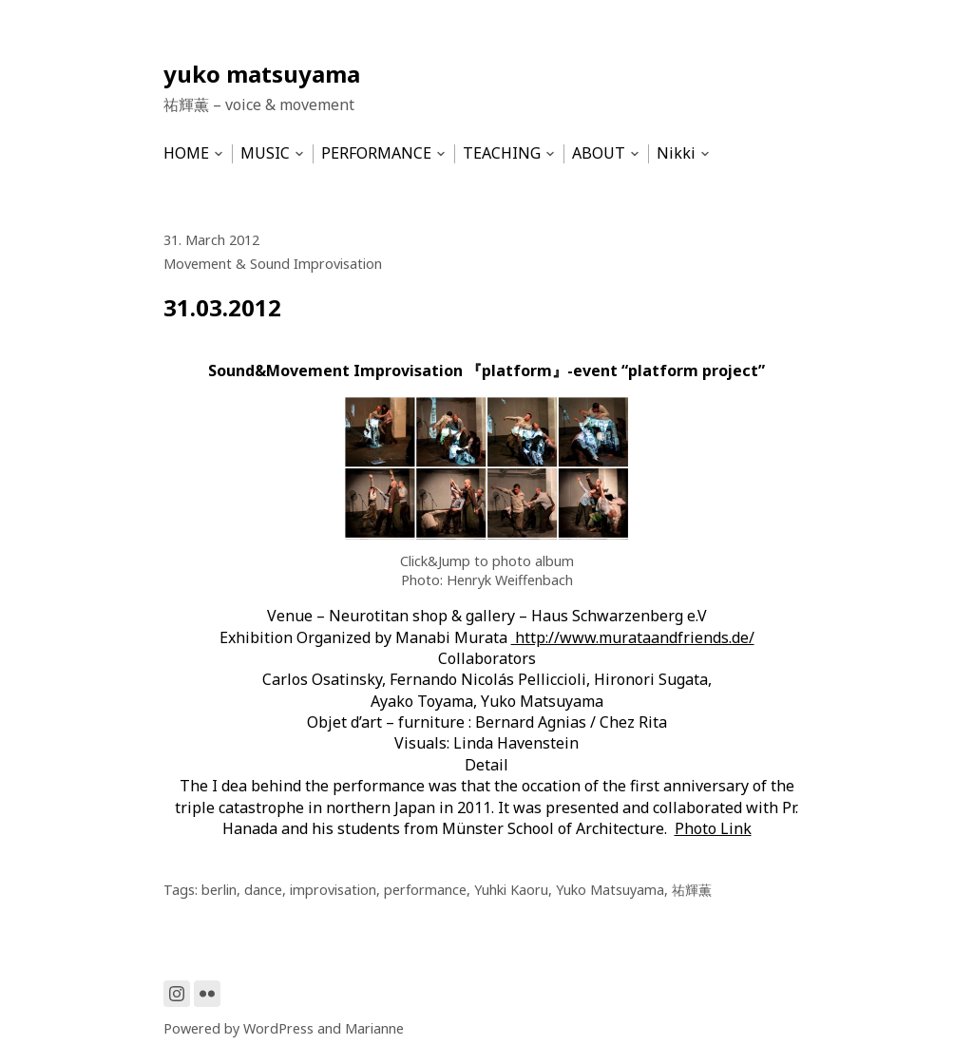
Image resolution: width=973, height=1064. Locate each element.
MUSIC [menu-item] (265, 153)
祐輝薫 (692, 890)
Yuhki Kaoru (511, 890)
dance (263, 890)
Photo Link (713, 828)
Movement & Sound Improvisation (272, 264)
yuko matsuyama (261, 73)
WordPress (278, 1028)
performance (425, 890)
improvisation (333, 890)
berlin (219, 890)
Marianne (374, 1028)
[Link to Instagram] (176, 993)
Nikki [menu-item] (676, 153)
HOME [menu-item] (186, 153)
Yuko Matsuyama (610, 890)
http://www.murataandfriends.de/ (632, 637)
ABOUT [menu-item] (598, 153)
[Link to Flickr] (207, 993)
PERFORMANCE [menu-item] (376, 153)
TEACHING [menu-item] (502, 153)
